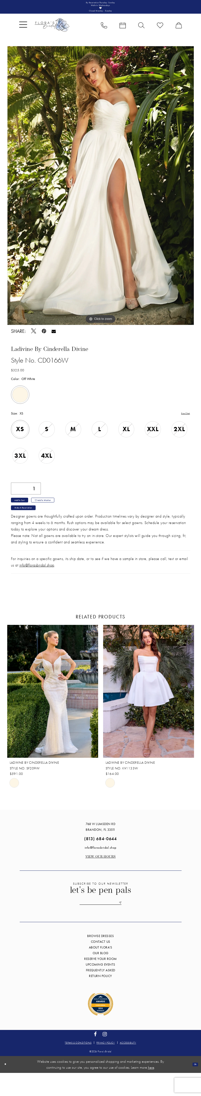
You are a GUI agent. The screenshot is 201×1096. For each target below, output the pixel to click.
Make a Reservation (32, 526)
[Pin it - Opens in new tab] (43, 340)
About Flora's (100, 970)
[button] (23, 34)
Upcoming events (100, 987)
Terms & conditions (78, 1065)
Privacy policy (105, 1065)
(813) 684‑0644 (100, 858)
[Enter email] (100, 924)
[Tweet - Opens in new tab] (34, 339)
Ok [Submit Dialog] (193, 1087)
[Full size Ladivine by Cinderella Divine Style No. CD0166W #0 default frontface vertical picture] (100, 194)
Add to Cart (26, 513)
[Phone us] (104, 33)
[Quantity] (26, 498)
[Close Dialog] (7, 1087)
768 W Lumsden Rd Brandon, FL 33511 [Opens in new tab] (100, 847)
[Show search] (141, 33)
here (151, 1090)
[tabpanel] (100, 194)
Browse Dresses (100, 959)
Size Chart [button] (182, 422)
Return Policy (100, 999)
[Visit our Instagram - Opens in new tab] (104, 1057)
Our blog (101, 976)
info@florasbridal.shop (36, 585)
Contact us (100, 965)
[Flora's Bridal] (52, 34)
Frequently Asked (100, 993)
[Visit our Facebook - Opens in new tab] (95, 1057)
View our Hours (100, 876)
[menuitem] (23, 34)
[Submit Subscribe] (135, 924)
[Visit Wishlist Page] (160, 33)
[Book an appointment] (122, 33)
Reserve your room (100, 982)
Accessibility (128, 1065)
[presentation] (52, 711)
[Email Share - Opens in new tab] (53, 339)
